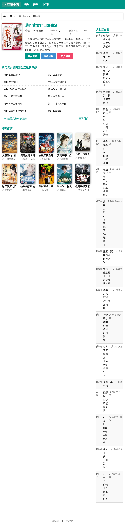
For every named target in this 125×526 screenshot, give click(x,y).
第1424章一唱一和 (58, 89)
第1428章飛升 (55, 74)
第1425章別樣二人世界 (16, 89)
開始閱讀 (32, 56)
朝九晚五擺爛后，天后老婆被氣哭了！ (105, 361)
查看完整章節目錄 (15, 119)
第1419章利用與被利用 (16, 111)
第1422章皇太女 (56, 96)
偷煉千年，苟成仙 (106, 57)
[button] (120, 4)
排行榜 (45, 4)
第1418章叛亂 (55, 111)
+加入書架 (65, 56)
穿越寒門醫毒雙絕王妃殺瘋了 (104, 223)
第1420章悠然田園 (58, 104)
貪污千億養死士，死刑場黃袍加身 (106, 276)
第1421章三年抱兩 (13, 104)
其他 (12, 16)
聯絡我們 (69, 521)
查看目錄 (48, 56)
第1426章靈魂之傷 (58, 82)
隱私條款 (55, 521)
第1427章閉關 (11, 82)
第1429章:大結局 (13, 74)
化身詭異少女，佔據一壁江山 (105, 152)
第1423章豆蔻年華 (13, 96)
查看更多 (84, 119)
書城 (26, 4)
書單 (35, 4)
